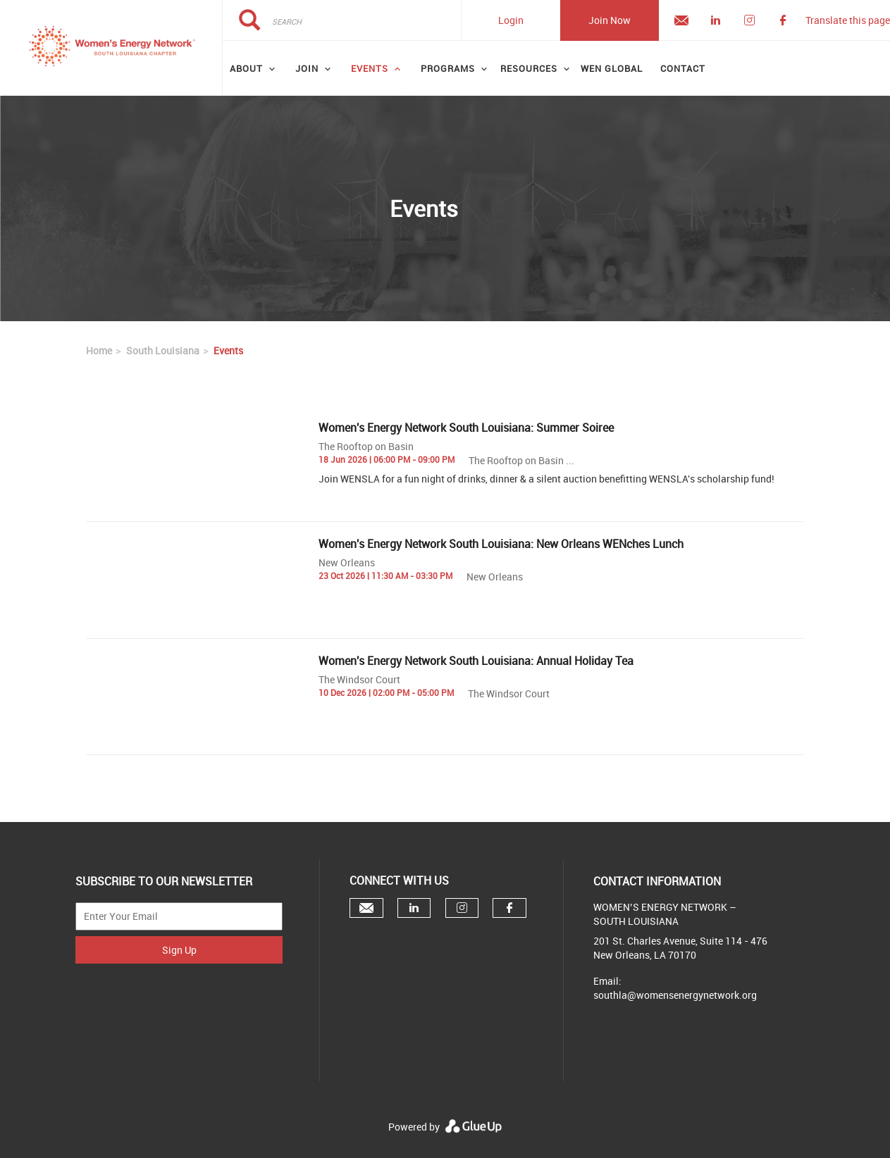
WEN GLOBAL (612, 68)
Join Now (609, 20)
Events (369, 68)
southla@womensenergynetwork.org (675, 995)
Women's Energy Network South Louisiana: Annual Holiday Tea (476, 660)
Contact (682, 68)
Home (99, 350)
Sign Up (179, 950)
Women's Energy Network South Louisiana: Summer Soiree (466, 427)
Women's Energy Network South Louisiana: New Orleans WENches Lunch (501, 544)
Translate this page (847, 20)
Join (307, 68)
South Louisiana (162, 350)
